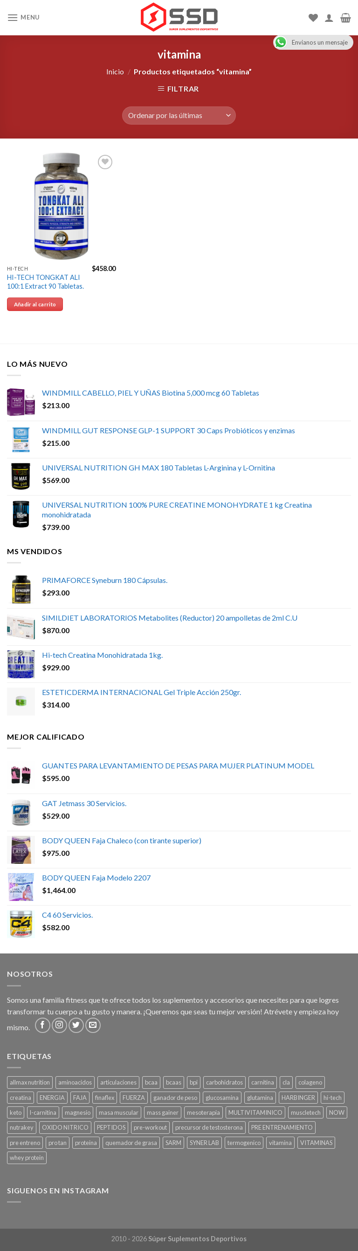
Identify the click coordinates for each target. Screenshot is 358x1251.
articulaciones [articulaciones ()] (118, 1082)
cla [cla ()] (286, 1082)
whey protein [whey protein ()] (27, 1157)
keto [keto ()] (15, 1112)
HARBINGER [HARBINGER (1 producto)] (298, 1097)
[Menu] (23, 17)
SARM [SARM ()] (173, 1142)
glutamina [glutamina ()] (260, 1097)
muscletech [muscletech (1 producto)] (306, 1112)
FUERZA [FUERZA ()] (134, 1097)
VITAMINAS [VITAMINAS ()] (316, 1142)
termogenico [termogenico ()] (244, 1142)
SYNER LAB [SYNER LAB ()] (204, 1142)
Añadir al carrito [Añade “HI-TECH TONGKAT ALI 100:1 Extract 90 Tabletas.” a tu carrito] (35, 304)
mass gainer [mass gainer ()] (163, 1112)
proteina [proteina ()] (86, 1142)
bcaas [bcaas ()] (173, 1082)
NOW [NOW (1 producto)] (336, 1112)
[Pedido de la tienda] (178, 115)
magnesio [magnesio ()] (77, 1112)
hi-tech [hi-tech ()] (333, 1097)
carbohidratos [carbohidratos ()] (224, 1082)
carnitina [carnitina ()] (262, 1082)
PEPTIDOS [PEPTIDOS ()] (111, 1127)
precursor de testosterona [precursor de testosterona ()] (209, 1127)
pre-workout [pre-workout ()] (150, 1127)
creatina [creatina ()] (20, 1097)
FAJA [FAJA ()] (80, 1097)
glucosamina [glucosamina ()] (222, 1097)
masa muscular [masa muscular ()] (118, 1112)
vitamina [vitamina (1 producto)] (280, 1142)
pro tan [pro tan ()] (57, 1142)
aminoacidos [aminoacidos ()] (75, 1082)
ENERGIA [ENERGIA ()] (52, 1097)
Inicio (115, 71)
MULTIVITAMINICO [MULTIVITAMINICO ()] (255, 1112)
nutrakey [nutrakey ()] (22, 1127)
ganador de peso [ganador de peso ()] (175, 1097)
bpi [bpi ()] (194, 1082)
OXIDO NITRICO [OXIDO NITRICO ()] (65, 1127)
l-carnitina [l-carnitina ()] (43, 1112)
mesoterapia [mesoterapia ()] (203, 1112)
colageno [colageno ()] (310, 1082)
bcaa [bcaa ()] (151, 1082)
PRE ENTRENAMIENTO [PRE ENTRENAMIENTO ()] (282, 1127)
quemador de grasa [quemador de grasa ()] (131, 1142)
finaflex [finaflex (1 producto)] (104, 1097)
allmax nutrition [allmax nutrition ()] (30, 1082)
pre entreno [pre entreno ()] (25, 1142)
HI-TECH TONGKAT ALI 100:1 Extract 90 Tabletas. (45, 281)
